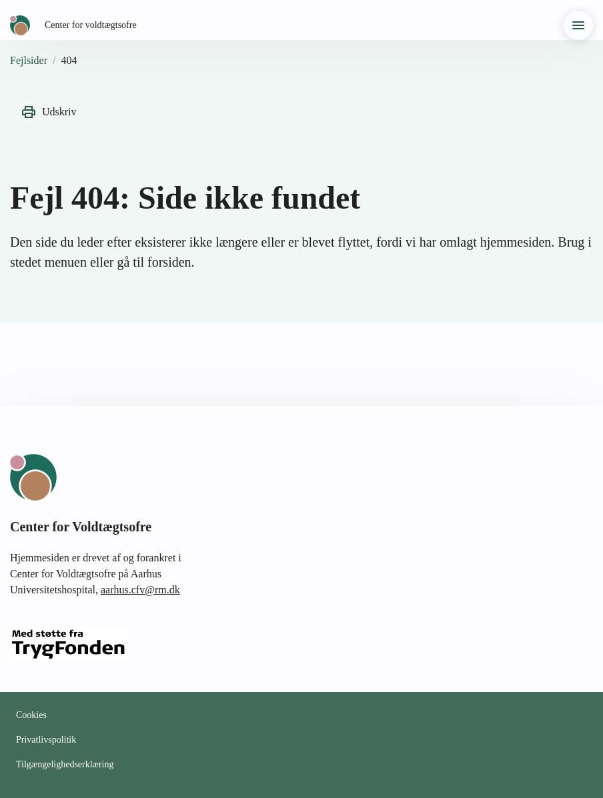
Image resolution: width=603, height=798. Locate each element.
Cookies (31, 715)
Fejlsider (28, 60)
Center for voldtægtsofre (91, 25)
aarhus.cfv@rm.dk (140, 589)
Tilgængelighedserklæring (65, 764)
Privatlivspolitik (46, 740)
